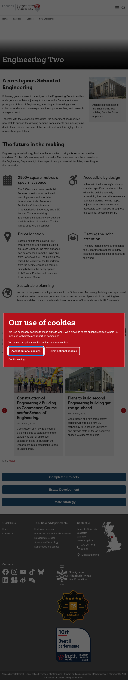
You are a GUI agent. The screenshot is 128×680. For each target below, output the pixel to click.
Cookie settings (17, 359)
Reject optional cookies (63, 351)
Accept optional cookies (25, 351)
